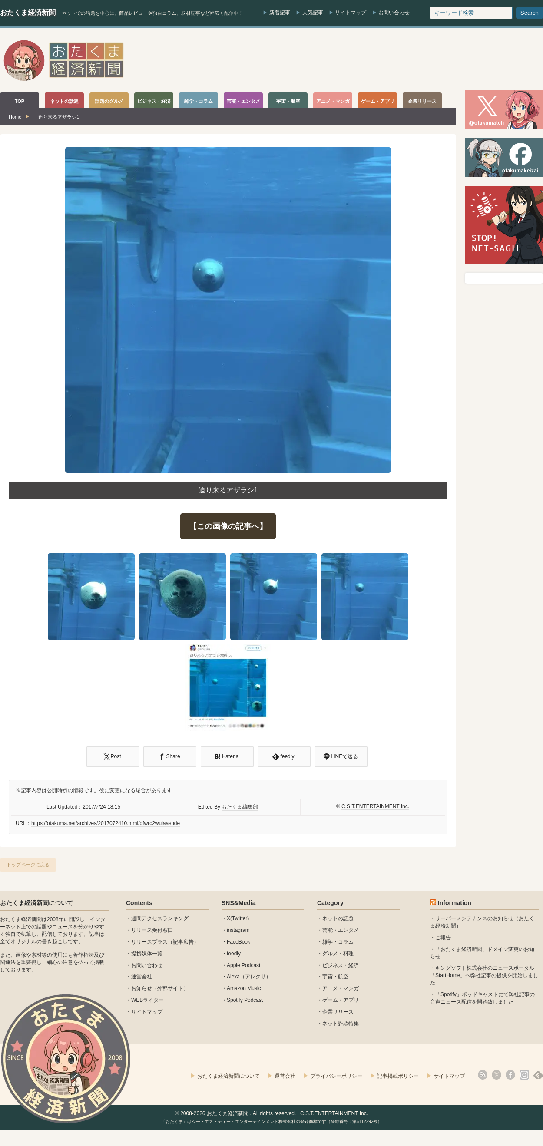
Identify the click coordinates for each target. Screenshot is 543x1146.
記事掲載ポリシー (398, 1076)
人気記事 (312, 13)
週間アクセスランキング (160, 918)
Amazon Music (244, 988)
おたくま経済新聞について (36, 902)
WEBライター (147, 1000)
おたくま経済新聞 (28, 12)
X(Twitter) (238, 918)
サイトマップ (350, 13)
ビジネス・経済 (340, 965)
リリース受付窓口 (152, 930)
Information (454, 902)
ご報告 (443, 938)
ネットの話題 (338, 918)
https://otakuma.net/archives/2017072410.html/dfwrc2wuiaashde (105, 823)
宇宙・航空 (335, 977)
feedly (234, 954)
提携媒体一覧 (146, 954)
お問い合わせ (394, 13)
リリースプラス (149, 942)
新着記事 (279, 13)
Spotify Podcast (245, 1000)
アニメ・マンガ (340, 988)
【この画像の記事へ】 (228, 526)
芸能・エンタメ (340, 930)
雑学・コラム (338, 942)
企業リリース (338, 1012)
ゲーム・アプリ (340, 1000)
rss (482, 1075)
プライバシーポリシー (336, 1076)
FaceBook (238, 942)
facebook (510, 1075)
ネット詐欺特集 (340, 1024)
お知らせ (141, 988)
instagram (238, 930)
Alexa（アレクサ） (249, 977)
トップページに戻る (28, 864)
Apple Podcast (243, 965)
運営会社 (141, 977)
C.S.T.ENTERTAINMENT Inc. (375, 806)
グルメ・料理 (338, 954)
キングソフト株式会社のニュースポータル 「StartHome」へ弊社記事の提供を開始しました (484, 975)
